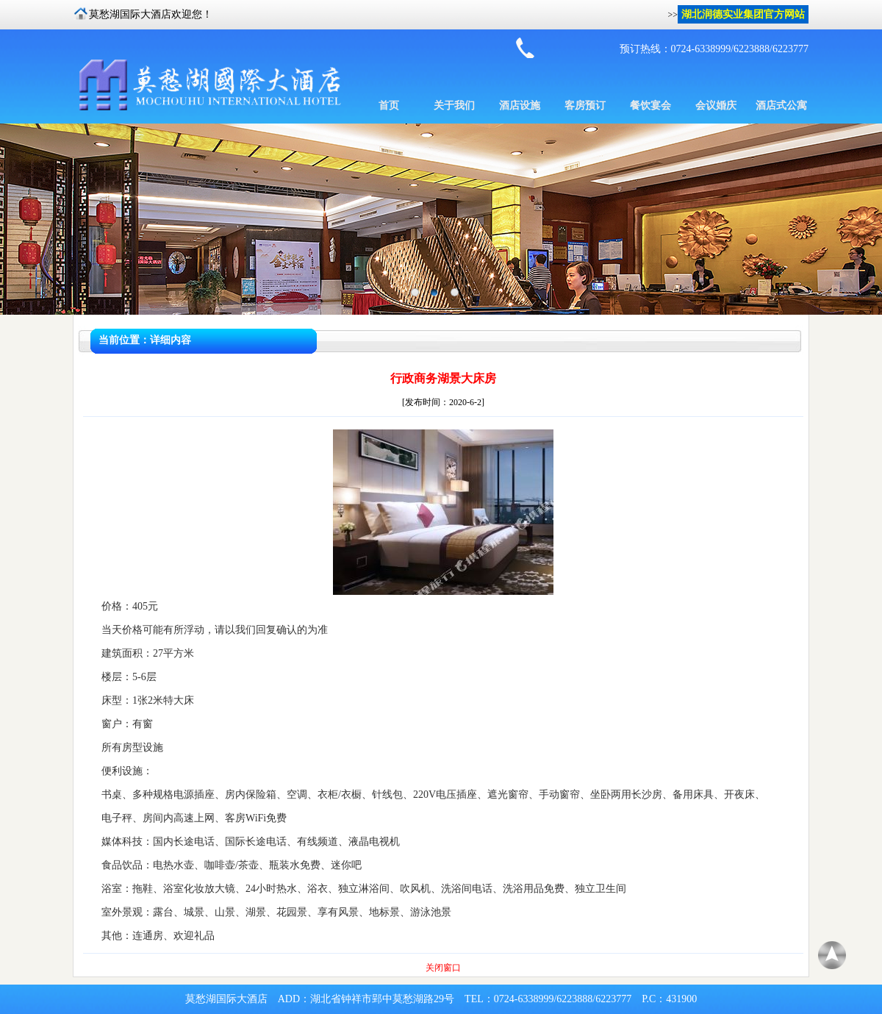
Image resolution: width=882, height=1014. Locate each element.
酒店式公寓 (781, 105)
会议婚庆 (715, 105)
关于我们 (454, 105)
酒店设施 (519, 105)
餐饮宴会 (650, 105)
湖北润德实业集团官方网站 (743, 14)
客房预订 (585, 105)
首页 (389, 105)
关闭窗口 (443, 968)
